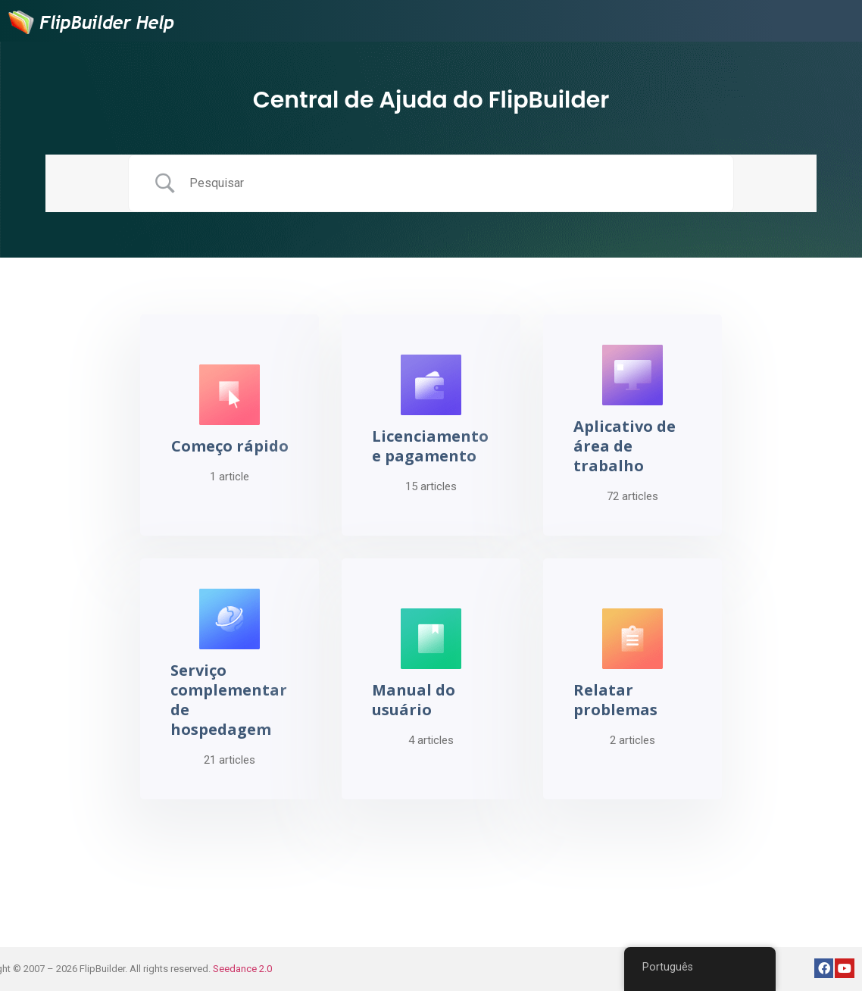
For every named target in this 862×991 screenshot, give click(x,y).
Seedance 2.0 (242, 968)
